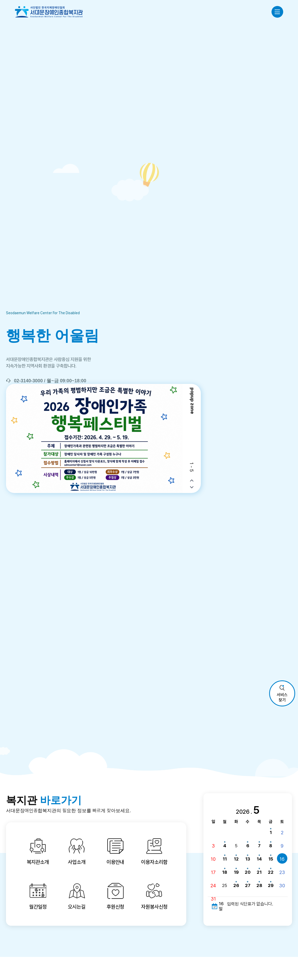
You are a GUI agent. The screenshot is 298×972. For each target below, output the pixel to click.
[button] (191, 480)
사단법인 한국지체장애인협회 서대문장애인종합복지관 (49, 11)
